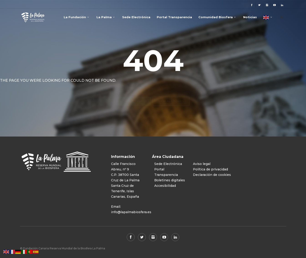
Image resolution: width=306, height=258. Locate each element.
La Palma (104, 17)
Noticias (250, 17)
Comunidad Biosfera (215, 17)
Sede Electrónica (136, 17)
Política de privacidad (210, 169)
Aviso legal (201, 164)
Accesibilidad (165, 186)
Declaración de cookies (212, 175)
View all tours (171, 92)
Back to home (134, 92)
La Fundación (75, 17)
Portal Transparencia (174, 17)
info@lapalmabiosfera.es (131, 212)
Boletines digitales (169, 180)
